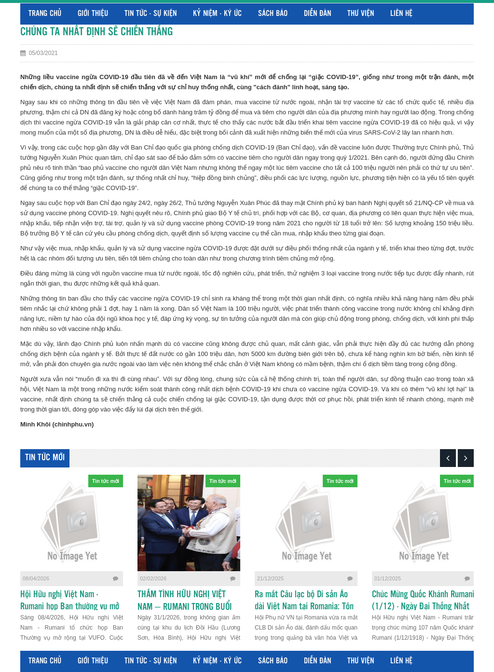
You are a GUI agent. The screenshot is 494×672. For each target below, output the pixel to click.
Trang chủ (44, 13)
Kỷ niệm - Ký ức (217, 13)
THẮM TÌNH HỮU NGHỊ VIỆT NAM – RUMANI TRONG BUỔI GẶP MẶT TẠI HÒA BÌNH (184, 607)
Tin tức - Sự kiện (150, 13)
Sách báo (273, 13)
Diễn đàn (317, 13)
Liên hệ (401, 13)
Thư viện (360, 13)
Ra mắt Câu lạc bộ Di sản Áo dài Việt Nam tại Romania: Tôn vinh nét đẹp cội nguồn (304, 606)
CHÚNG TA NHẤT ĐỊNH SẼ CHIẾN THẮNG (96, 32)
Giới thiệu (93, 13)
